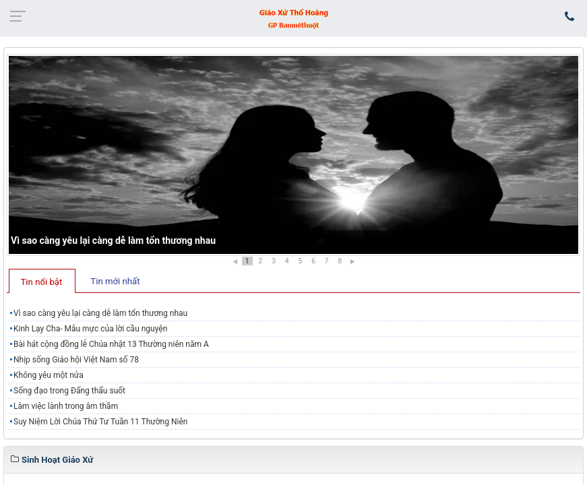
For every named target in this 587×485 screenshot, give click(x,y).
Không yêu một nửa (48, 375)
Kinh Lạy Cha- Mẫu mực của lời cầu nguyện (90, 328)
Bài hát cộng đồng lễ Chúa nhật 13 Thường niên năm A (111, 344)
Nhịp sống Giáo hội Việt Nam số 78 (76, 359)
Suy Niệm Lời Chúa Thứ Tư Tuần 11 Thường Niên (100, 421)
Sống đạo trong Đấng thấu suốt (69, 390)
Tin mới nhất (115, 281)
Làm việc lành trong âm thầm (65, 406)
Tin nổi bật (42, 282)
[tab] (42, 281)
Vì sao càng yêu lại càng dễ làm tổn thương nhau (113, 240)
